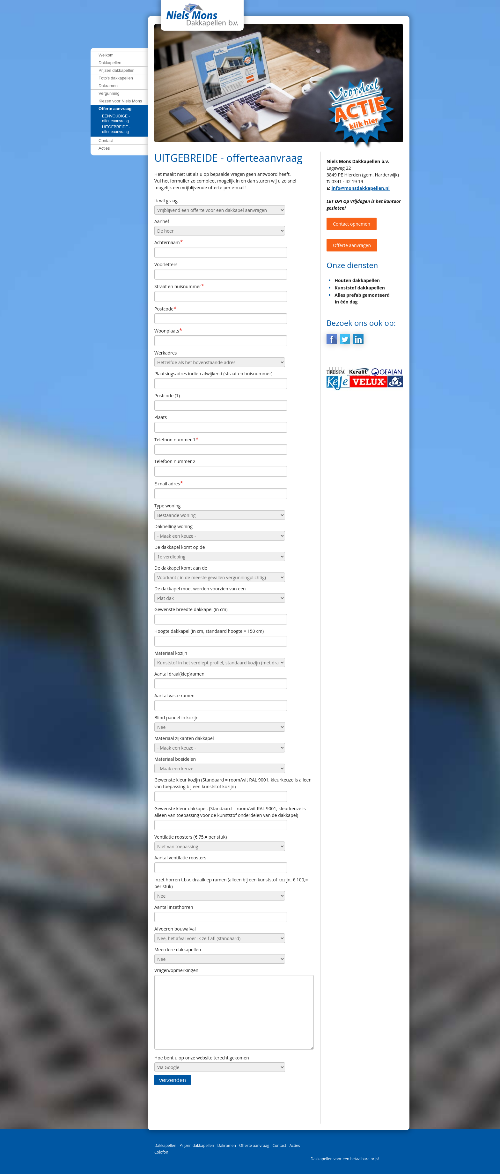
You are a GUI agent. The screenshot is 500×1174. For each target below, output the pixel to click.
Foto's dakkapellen (116, 78)
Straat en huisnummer (179, 286)
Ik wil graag (166, 201)
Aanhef (161, 221)
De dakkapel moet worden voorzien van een (200, 589)
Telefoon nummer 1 (176, 439)
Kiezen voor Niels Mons (120, 101)
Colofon (161, 1152)
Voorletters (166, 264)
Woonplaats (168, 330)
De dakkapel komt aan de (180, 568)
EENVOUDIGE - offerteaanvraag (116, 118)
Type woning (167, 506)
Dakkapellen (110, 62)
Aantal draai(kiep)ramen (179, 674)
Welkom (106, 55)
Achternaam (168, 242)
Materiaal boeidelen (175, 759)
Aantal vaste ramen (174, 695)
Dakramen (108, 85)
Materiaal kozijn (170, 653)
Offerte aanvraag (115, 108)
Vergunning (109, 93)
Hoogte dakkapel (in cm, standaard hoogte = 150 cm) (209, 631)
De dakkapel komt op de (179, 547)
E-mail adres (168, 483)
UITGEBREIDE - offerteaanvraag (116, 129)
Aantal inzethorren (173, 907)
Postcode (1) (167, 396)
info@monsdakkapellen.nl (360, 188)
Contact (106, 140)
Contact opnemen (351, 224)
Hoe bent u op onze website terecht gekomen (201, 1063)
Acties (104, 148)
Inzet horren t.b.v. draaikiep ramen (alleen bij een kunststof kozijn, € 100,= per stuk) (231, 883)
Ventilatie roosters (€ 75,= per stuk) (190, 837)
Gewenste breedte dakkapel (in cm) (191, 609)
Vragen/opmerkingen (176, 970)
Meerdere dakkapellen (177, 949)
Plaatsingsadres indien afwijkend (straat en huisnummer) (213, 373)
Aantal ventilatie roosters (180, 858)
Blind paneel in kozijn (176, 717)
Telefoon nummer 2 (174, 461)
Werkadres (165, 353)
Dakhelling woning (173, 526)
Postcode (165, 308)
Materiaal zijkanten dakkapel (184, 738)
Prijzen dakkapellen (117, 70)
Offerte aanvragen (352, 245)
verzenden (172, 1085)
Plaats (160, 417)
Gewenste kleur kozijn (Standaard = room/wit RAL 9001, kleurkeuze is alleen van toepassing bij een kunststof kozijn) (233, 783)
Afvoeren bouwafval (175, 929)
